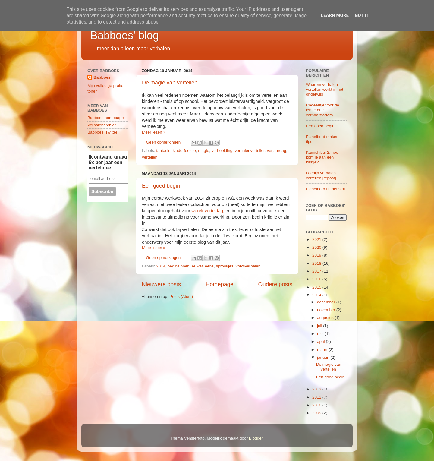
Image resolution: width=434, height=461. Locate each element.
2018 (317, 263)
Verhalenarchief (101, 125)
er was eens (203, 266)
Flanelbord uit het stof (325, 189)
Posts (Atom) (181, 296)
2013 (317, 389)
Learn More (335, 15)
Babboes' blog (124, 35)
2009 (317, 413)
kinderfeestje (184, 150)
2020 (317, 247)
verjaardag (276, 150)
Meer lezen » (153, 132)
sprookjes (225, 266)
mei (321, 333)
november (326, 310)
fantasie (163, 150)
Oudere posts (275, 284)
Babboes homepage (105, 117)
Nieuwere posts (161, 284)
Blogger (256, 438)
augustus (326, 317)
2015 (317, 287)
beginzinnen (179, 266)
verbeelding (221, 150)
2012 (317, 397)
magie (203, 150)
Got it (362, 15)
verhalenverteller (250, 150)
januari (323, 357)
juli (320, 326)
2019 (317, 255)
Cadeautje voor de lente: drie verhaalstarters (322, 110)
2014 (160, 266)
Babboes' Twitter (102, 132)
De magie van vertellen (169, 83)
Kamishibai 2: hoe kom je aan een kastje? (322, 157)
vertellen (149, 157)
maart (323, 349)
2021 (317, 239)
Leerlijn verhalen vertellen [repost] (321, 175)
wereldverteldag (207, 210)
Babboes (102, 77)
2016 (317, 279)
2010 (317, 405)
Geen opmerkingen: (164, 142)
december (326, 302)
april (321, 341)
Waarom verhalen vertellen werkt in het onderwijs (324, 89)
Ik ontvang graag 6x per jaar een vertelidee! (108, 162)
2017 (317, 271)
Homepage (219, 284)
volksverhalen (248, 266)
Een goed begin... (322, 126)
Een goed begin (161, 186)
